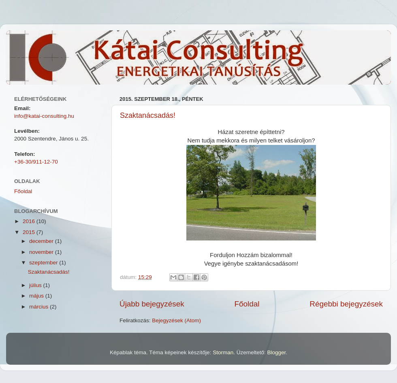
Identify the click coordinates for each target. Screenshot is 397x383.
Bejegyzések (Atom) (176, 320)
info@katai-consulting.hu (44, 116)
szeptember (44, 263)
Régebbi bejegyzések (346, 304)
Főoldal (247, 304)
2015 (29, 232)
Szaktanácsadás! (147, 115)
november (42, 252)
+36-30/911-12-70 (36, 162)
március (39, 307)
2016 (29, 221)
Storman (223, 352)
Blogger (276, 352)
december (42, 241)
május (37, 296)
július (36, 285)
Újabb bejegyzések (152, 304)
